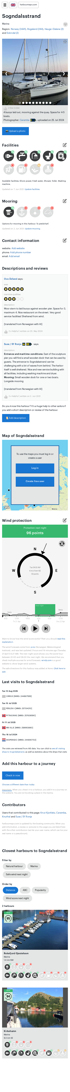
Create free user (35, 481)
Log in (34, 468)
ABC (25, 890)
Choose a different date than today (18, 785)
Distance (10, 890)
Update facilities (32, 189)
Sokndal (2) (13, 33)
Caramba (24, 120)
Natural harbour (14, 866)
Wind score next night (17, 898)
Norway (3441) (18, 29)
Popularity (40, 890)
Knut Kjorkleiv (47, 813)
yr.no (33, 647)
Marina (34, 866)
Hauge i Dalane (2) (54, 29)
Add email (14, 256)
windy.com (46, 660)
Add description (16, 418)
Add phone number (20, 252)
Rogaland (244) (35, 29)
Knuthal (6, 816)
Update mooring (32, 229)
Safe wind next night (17, 874)
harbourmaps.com (28, 5)
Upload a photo (15, 131)
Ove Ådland (10, 279)
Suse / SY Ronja (14, 344)
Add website (18, 248)
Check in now (13, 775)
